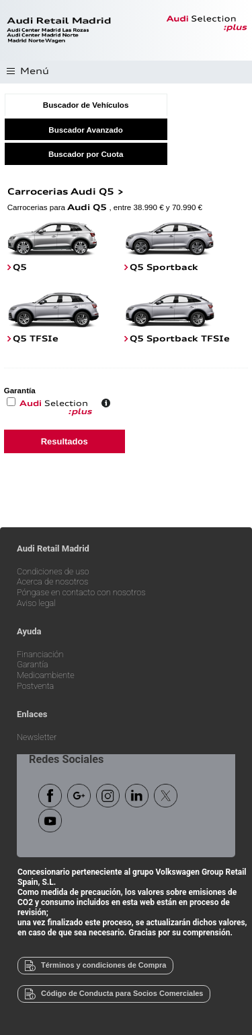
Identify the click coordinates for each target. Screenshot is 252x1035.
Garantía (32, 665)
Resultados (64, 441)
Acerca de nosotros (52, 582)
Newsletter (36, 737)
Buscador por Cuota (85, 153)
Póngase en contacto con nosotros (81, 593)
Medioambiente (46, 675)
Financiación (40, 654)
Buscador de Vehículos (86, 104)
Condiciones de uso (53, 572)
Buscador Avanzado (85, 129)
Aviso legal (36, 603)
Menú (34, 71)
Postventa (35, 686)
